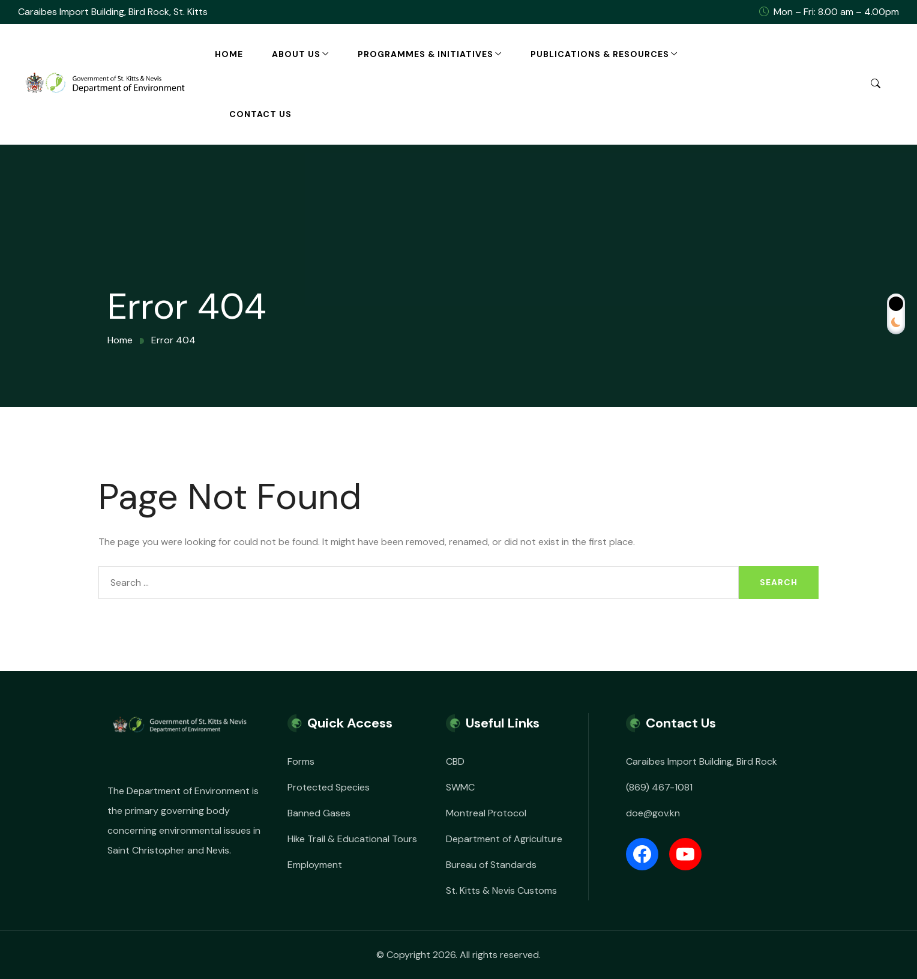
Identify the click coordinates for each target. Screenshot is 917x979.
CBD (455, 761)
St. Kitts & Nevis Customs (501, 890)
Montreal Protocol (486, 813)
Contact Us (260, 114)
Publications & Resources (600, 54)
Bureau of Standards (491, 864)
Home (229, 54)
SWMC (460, 787)
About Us (296, 54)
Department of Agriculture (504, 839)
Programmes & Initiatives (425, 54)
